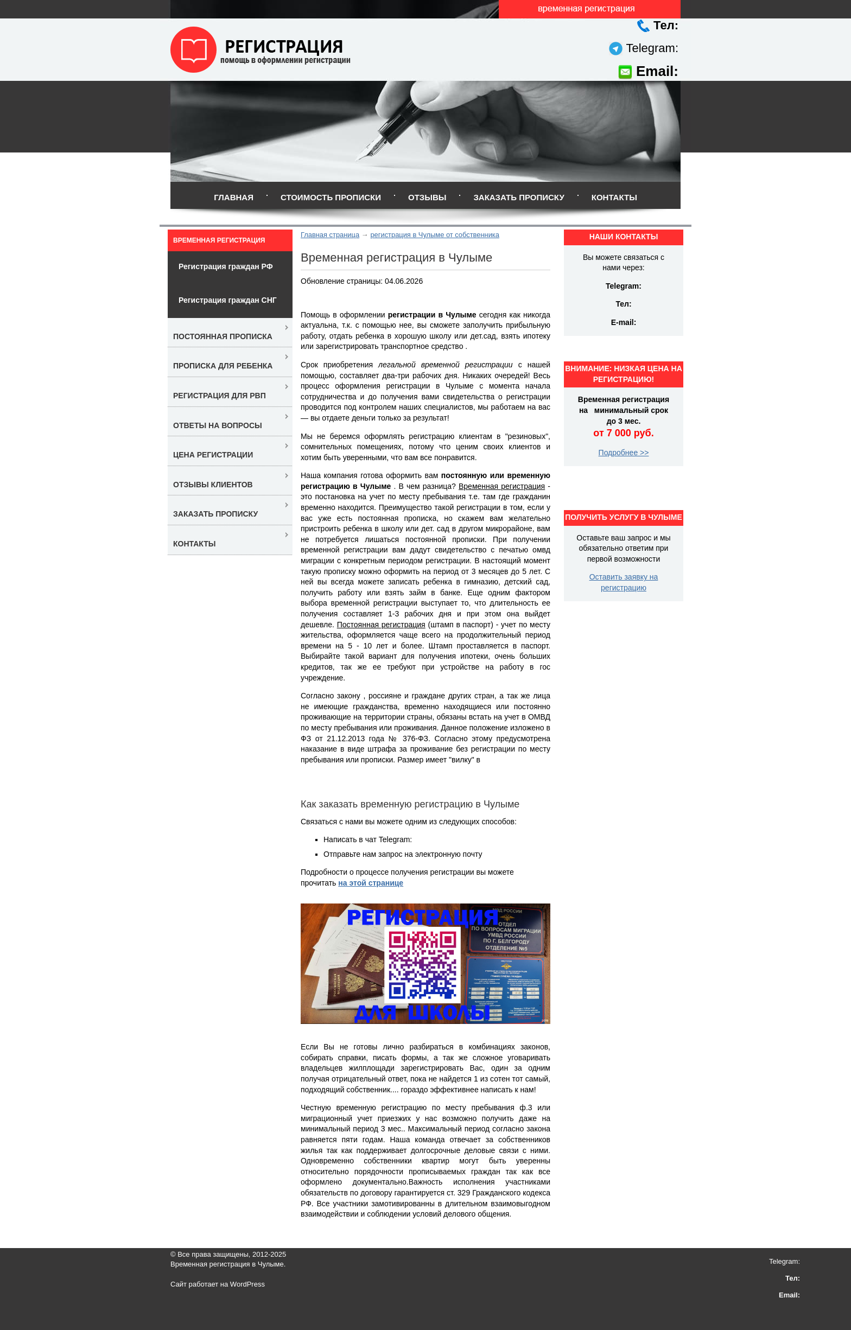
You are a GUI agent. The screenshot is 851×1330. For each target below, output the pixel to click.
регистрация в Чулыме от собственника (434, 235)
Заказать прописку (518, 197)
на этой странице (370, 883)
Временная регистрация (219, 240)
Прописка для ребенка (222, 365)
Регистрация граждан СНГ (228, 300)
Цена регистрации (213, 454)
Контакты (614, 197)
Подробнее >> (624, 452)
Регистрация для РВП (219, 395)
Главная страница (330, 235)
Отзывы (427, 197)
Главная (233, 197)
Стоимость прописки (331, 197)
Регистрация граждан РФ (226, 266)
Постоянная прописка (222, 336)
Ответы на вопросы (217, 425)
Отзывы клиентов (213, 484)
